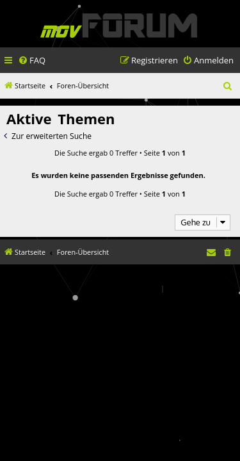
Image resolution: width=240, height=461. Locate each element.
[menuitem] (31, 60)
